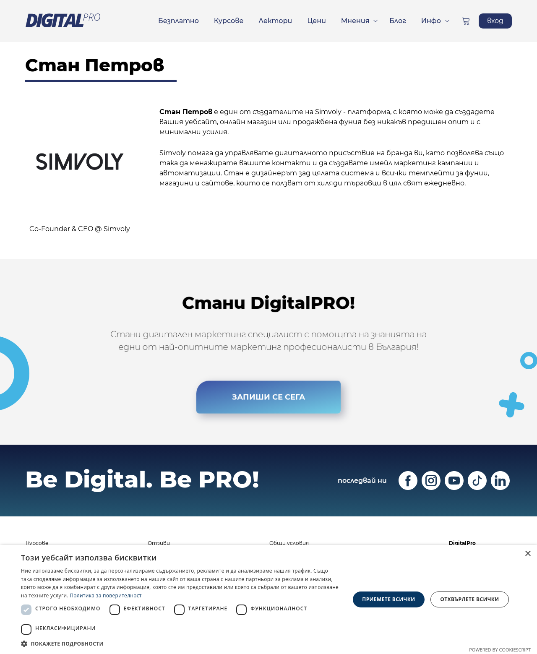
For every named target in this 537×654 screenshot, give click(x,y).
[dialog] (268, 599)
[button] (180, 643)
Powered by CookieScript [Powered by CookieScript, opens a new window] (500, 649)
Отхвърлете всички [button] (469, 599)
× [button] (527, 554)
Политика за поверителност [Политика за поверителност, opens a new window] (106, 595)
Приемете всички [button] (388, 599)
